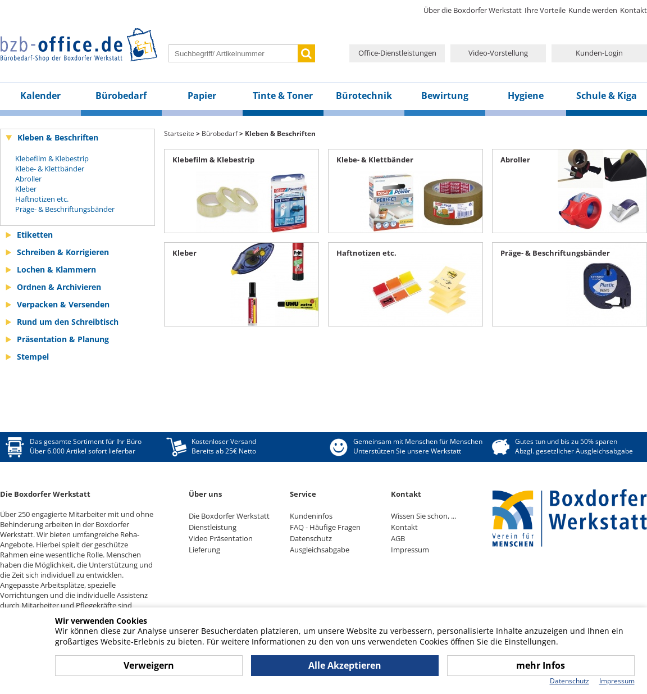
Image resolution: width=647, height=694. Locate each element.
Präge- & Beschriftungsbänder (65, 209)
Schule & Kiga (606, 95)
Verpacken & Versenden (63, 304)
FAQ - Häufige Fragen (325, 527)
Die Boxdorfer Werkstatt (229, 516)
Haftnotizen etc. (42, 199)
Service (303, 494)
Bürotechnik (364, 95)
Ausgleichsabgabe (319, 550)
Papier (202, 95)
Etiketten (35, 234)
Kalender (40, 95)
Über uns (205, 494)
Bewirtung (444, 95)
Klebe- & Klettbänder (49, 169)
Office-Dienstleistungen (397, 53)
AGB (398, 538)
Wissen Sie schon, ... (423, 516)
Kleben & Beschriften (57, 137)
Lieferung (204, 550)
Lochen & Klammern (56, 269)
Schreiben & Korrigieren (63, 252)
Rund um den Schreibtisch (68, 321)
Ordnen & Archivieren (59, 287)
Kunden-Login (599, 53)
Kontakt (633, 10)
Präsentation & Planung (63, 339)
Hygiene (526, 95)
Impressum (410, 550)
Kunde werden (592, 10)
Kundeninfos (311, 516)
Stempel (33, 356)
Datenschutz (311, 538)
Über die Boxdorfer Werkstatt (472, 10)
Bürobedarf (121, 95)
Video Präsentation (221, 538)
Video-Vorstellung (498, 53)
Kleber (26, 189)
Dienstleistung (212, 527)
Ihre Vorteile (545, 10)
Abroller (28, 179)
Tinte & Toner (283, 95)
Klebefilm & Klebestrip (52, 158)
